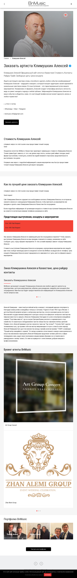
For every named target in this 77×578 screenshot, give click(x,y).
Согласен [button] (47, 575)
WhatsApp (8, 109)
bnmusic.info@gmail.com (14, 114)
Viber (15, 109)
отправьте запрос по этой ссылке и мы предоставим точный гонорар (38, 145)
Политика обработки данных (34, 575)
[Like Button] (66, 15)
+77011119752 (10, 104)
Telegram (22, 109)
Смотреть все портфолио (38, 549)
